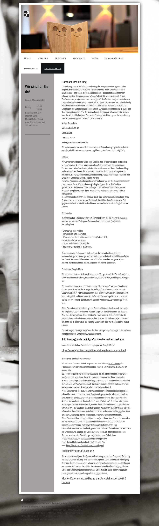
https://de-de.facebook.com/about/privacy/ (90, 438)
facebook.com (114, 363)
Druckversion (29, 500)
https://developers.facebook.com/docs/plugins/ (85, 445)
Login (135, 500)
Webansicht (133, 503)
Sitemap (44, 500)
